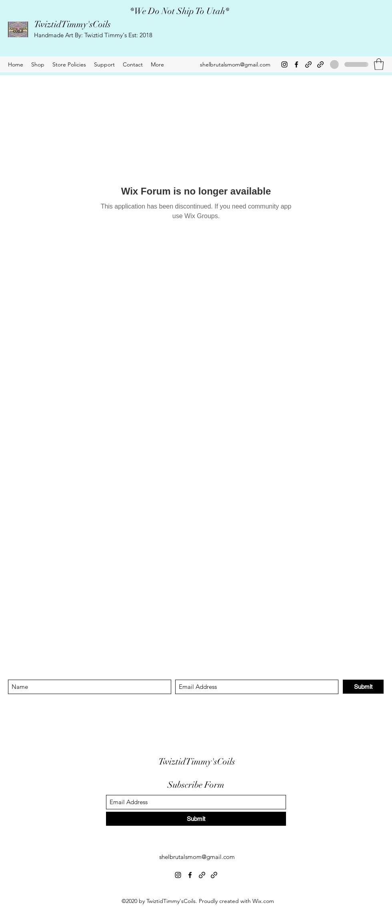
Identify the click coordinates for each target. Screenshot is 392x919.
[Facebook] (296, 64)
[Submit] (363, 687)
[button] (379, 64)
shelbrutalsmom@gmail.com (235, 64)
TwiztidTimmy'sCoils (72, 24)
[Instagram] (284, 64)
